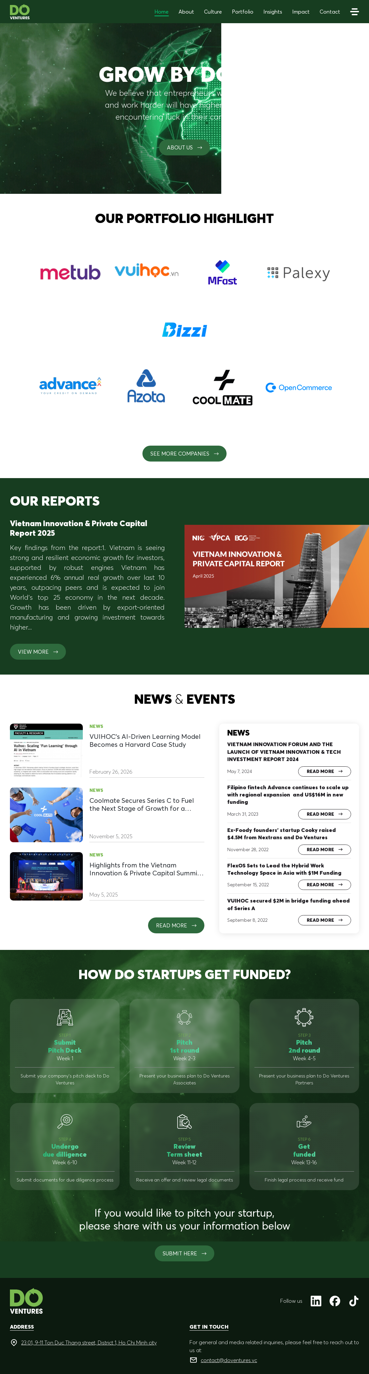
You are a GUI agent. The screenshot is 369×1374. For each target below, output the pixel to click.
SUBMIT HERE (184, 1253)
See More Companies (184, 453)
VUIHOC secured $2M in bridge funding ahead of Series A (288, 904)
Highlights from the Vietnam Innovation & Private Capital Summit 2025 (144, 869)
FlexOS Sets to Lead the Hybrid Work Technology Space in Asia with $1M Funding (284, 869)
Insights (272, 11)
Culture (213, 11)
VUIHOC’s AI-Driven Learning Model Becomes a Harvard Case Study (144, 740)
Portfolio (242, 11)
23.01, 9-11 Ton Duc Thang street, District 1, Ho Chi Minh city (89, 1342)
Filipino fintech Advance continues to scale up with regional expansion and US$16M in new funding (287, 794)
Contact (330, 11)
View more (38, 651)
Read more (176, 925)
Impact (301, 11)
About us (184, 147)
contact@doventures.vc (229, 1360)
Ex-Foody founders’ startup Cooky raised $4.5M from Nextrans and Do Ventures (281, 834)
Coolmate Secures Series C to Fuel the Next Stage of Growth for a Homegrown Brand (141, 804)
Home (161, 11)
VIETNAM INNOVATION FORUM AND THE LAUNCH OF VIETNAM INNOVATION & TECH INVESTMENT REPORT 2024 (284, 751)
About (186, 11)
